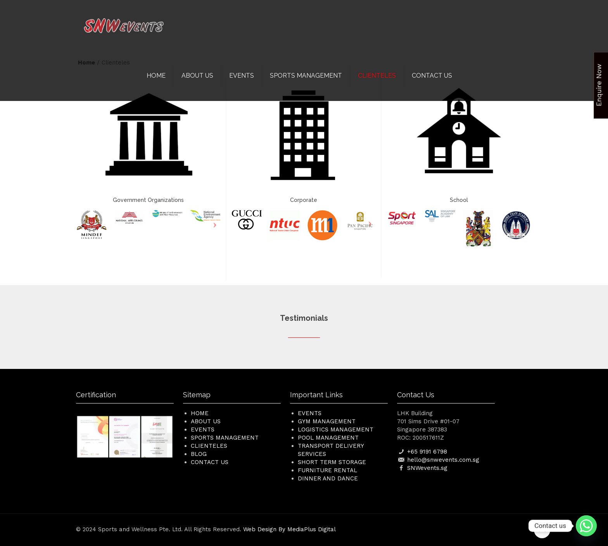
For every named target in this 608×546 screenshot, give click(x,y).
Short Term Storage (332, 462)
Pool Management (328, 437)
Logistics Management (335, 429)
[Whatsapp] (586, 525)
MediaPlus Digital (311, 529)
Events (309, 413)
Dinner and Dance (328, 478)
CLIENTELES (209, 445)
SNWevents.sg (427, 467)
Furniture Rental (327, 470)
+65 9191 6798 (427, 451)
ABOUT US (206, 421)
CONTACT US (209, 462)
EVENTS (202, 429)
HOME (200, 413)
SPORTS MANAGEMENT (225, 437)
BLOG (199, 453)
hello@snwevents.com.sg (443, 459)
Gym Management (327, 421)
